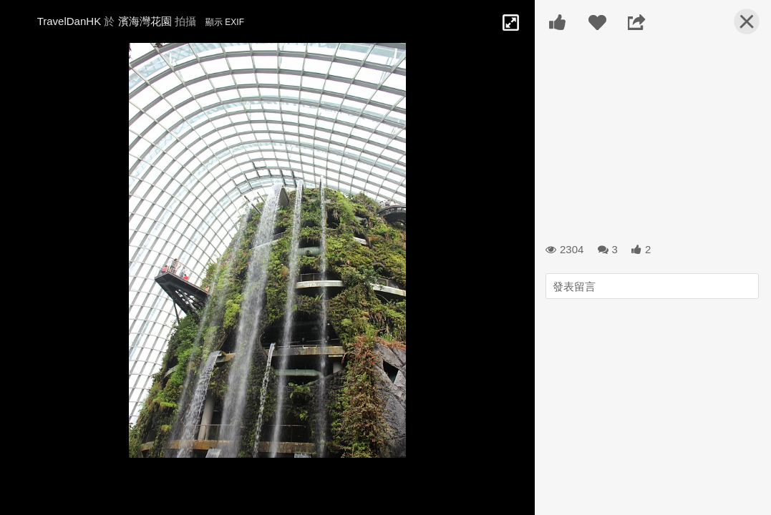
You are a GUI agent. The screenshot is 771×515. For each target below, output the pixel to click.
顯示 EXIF (224, 22)
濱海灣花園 (145, 21)
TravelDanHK (69, 21)
